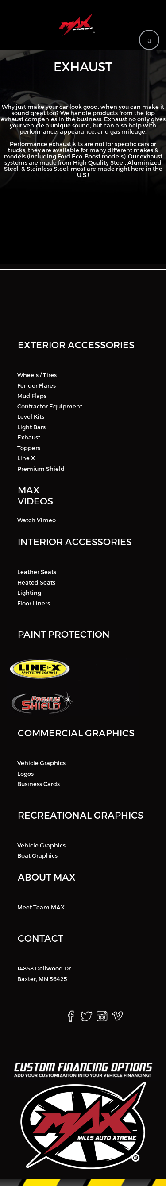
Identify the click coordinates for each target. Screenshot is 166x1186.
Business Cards (38, 783)
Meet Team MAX (41, 906)
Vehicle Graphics (41, 762)
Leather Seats (36, 571)
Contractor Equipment (49, 405)
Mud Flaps (31, 395)
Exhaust (28, 437)
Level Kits (30, 416)
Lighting (29, 592)
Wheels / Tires (37, 374)
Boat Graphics (37, 855)
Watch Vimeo (36, 520)
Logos (25, 773)
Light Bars (31, 426)
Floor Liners (33, 602)
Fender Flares (36, 385)
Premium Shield (41, 468)
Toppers (28, 447)
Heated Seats (36, 581)
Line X (26, 458)
